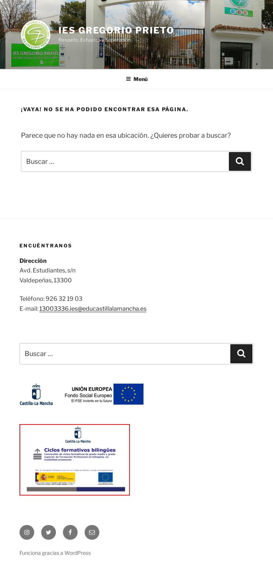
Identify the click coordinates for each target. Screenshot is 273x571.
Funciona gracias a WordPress (55, 553)
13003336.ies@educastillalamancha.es (92, 308)
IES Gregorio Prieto (116, 30)
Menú (137, 79)
